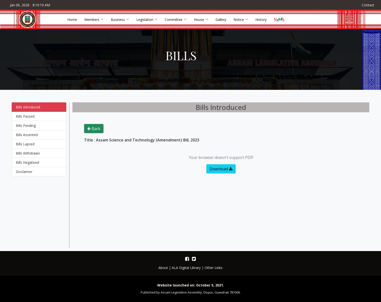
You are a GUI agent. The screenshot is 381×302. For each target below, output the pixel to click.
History (261, 19)
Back (93, 131)
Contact (368, 5)
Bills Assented (27, 137)
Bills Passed (25, 118)
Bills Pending (26, 128)
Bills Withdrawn (28, 155)
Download (221, 171)
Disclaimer (24, 174)
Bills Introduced (28, 109)
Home (72, 19)
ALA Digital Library (186, 267)
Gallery (221, 19)
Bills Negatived (27, 164)
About (163, 267)
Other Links (214, 267)
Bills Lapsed (25, 146)
